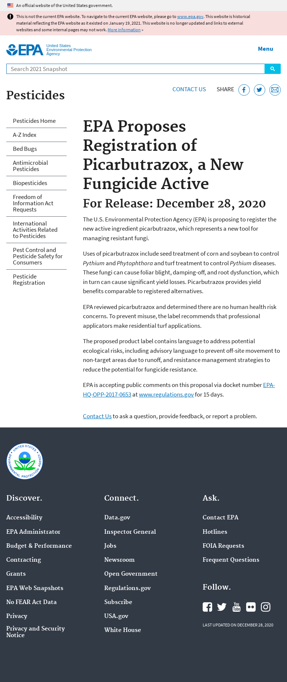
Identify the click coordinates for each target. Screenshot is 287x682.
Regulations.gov (127, 588)
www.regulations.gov (166, 394)
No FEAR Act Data (31, 602)
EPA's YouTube (236, 607)
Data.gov (117, 518)
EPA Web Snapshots (34, 588)
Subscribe (118, 602)
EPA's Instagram (265, 607)
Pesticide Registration (29, 279)
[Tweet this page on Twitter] (259, 90)
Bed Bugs (25, 149)
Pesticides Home (34, 121)
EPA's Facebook (207, 607)
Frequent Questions (231, 560)
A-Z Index (24, 135)
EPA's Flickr (251, 607)
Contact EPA (220, 518)
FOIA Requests (223, 546)
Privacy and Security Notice (35, 632)
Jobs (110, 546)
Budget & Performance (39, 546)
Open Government (131, 574)
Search (273, 69)
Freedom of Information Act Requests (33, 203)
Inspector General (130, 532)
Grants (16, 574)
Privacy (16, 616)
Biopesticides (30, 183)
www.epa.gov (190, 16)
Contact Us (189, 89)
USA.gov (116, 616)
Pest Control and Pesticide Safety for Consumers (38, 256)
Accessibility (24, 518)
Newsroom (119, 560)
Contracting (23, 560)
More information (124, 29)
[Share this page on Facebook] (244, 90)
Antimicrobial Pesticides (30, 166)
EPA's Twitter (222, 607)
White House (122, 630)
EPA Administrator (33, 532)
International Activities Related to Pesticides (35, 229)
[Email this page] (275, 90)
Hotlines (215, 532)
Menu (265, 49)
